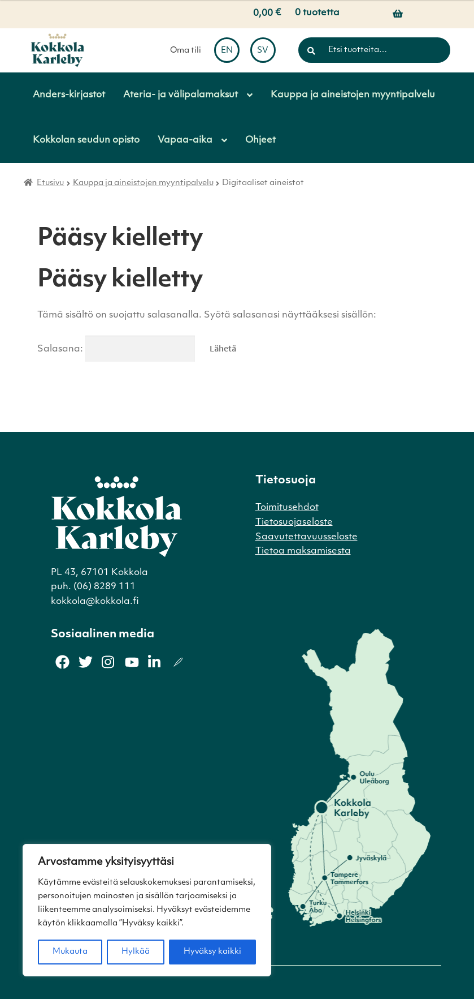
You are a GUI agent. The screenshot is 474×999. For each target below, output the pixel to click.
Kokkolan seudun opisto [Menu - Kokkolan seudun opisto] (86, 140)
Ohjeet (260, 140)
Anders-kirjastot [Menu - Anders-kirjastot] (69, 95)
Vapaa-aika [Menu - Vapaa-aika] (185, 140)
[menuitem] (227, 50)
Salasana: (116, 349)
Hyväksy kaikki (212, 951)
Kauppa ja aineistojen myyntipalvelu (143, 183)
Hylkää (135, 951)
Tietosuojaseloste (294, 522)
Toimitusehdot (287, 507)
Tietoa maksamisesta (303, 551)
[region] (147, 910)
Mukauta (70, 951)
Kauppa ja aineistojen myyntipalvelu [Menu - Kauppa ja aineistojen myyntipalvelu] (353, 95)
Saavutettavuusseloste (306, 537)
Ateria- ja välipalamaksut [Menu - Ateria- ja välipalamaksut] (180, 95)
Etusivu (50, 183)
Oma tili (185, 50)
